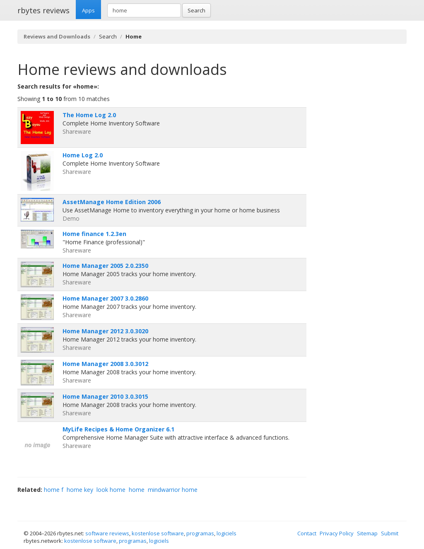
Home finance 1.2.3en (94, 234)
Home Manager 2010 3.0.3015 (105, 396)
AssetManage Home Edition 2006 (112, 202)
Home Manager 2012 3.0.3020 (105, 331)
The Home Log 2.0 (89, 115)
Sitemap (367, 533)
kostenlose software (158, 533)
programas (200, 533)
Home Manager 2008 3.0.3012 (105, 364)
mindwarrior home (173, 490)
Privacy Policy (337, 533)
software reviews (107, 533)
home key (80, 490)
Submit (389, 533)
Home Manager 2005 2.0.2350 (105, 266)
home (137, 490)
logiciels (226, 533)
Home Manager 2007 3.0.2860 (105, 298)
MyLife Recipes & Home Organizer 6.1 (118, 429)
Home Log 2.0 (83, 155)
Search (196, 10)
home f (53, 490)
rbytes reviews (43, 10)
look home (110, 490)
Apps (88, 10)
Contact (306, 533)
